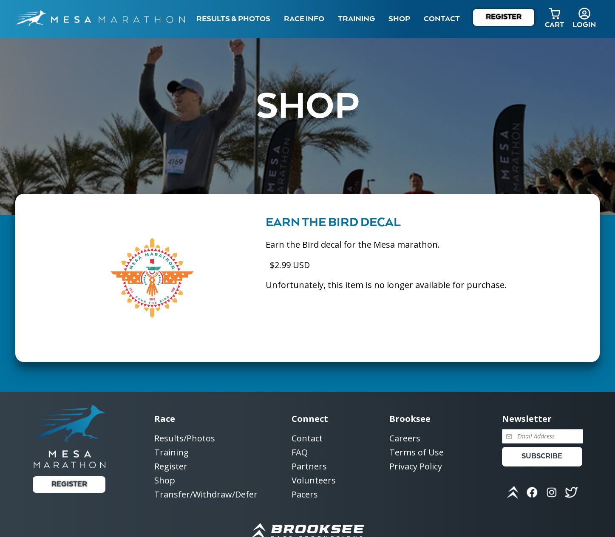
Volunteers (314, 480)
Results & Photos (233, 19)
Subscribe (541, 456)
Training (171, 452)
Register (503, 17)
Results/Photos (184, 438)
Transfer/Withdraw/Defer (206, 494)
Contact (307, 438)
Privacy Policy (415, 466)
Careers (404, 438)
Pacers (305, 494)
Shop (399, 19)
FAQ (300, 452)
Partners (309, 466)
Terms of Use (416, 452)
